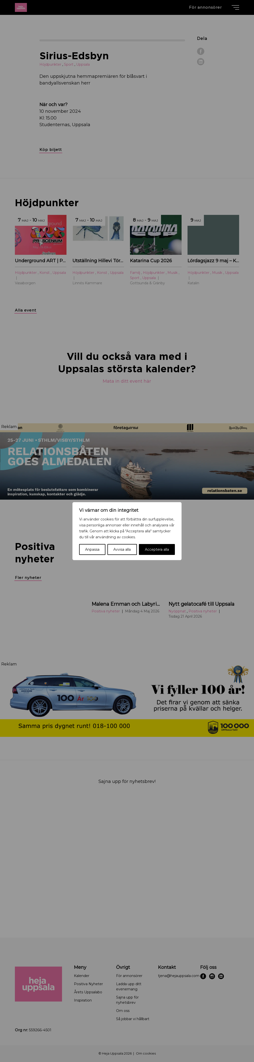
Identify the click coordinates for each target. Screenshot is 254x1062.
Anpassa (92, 549)
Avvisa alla (122, 549)
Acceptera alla (157, 549)
